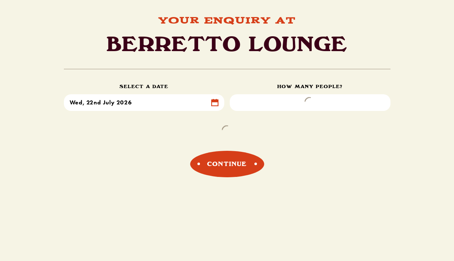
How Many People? (310, 86)
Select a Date (143, 86)
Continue (227, 163)
